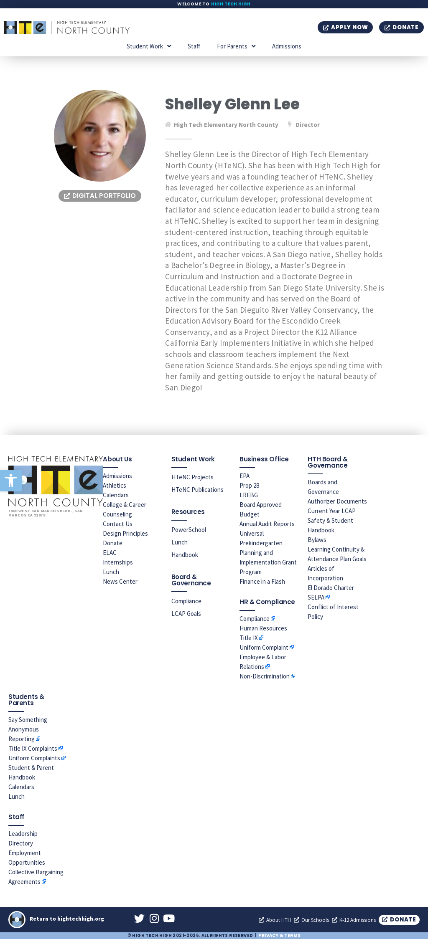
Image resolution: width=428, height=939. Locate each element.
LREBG (248, 495)
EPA (244, 476)
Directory (20, 843)
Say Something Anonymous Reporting (27, 729)
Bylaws (317, 540)
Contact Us (117, 524)
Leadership (23, 834)
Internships (118, 562)
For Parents (236, 46)
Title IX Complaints (32, 748)
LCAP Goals (186, 614)
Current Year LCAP (332, 511)
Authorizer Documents (337, 501)
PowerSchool (188, 530)
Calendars (116, 495)
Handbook (184, 555)
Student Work (149, 46)
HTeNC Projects (192, 477)
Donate (112, 543)
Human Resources (263, 628)
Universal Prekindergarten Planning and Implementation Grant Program (268, 552)
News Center (120, 581)
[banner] (275, 271)
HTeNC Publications (197, 490)
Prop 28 (249, 485)
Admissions (286, 46)
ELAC (110, 553)
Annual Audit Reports (267, 524)
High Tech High (231, 4)
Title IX (248, 638)
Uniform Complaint (263, 647)
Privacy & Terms (279, 935)
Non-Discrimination (264, 676)
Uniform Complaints (34, 758)
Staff (194, 46)
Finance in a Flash (262, 581)
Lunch (111, 572)
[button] (11, 480)
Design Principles (125, 533)
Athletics (114, 485)
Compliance (186, 601)
